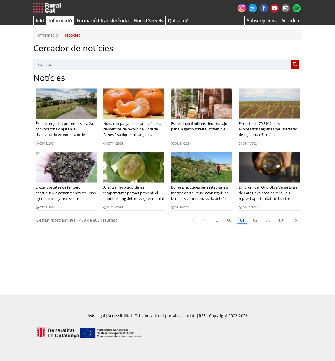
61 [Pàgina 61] (242, 220)
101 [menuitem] (281, 220)
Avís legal (96, 315)
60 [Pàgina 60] (229, 220)
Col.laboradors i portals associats (165, 315)
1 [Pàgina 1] (205, 220)
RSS (202, 315)
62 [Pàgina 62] (255, 220)
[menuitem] (102, 20)
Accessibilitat (119, 315)
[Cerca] (160, 64)
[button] (40, 20)
